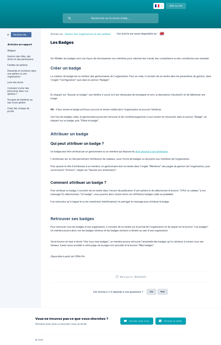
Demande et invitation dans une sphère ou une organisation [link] (21, 74)
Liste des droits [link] (15, 82)
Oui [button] (151, 291)
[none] (158, 6)
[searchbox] (110, 18)
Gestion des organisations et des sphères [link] (88, 34)
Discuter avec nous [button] (139, 321)
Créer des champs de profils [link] (18, 110)
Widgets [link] (11, 50)
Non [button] (163, 291)
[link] (19, 34)
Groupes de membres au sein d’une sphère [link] (20, 101)
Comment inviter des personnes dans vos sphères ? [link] (18, 91)
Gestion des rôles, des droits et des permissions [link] (20, 58)
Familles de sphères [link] (17, 65)
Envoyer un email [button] (173, 321)
